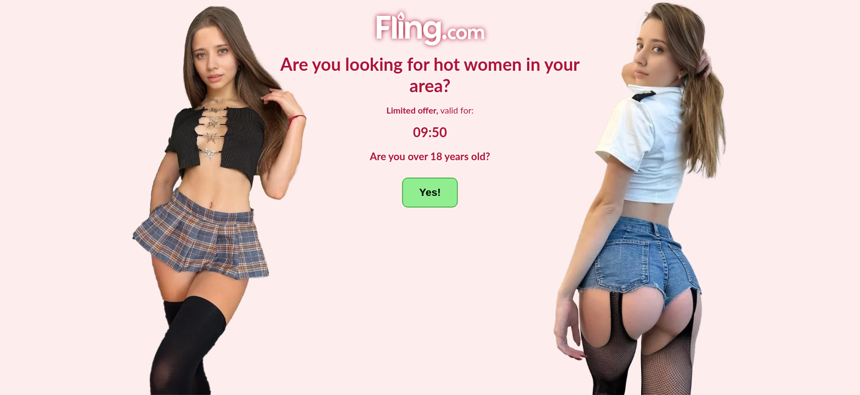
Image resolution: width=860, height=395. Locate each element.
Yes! (429, 192)
